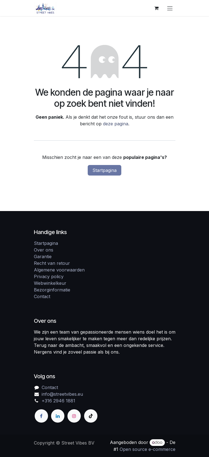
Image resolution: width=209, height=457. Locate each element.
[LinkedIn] (57, 416)
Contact (42, 296)
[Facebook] (41, 416)
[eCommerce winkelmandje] (156, 8)
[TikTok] (90, 416)
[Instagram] (74, 416)
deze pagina (115, 123)
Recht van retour (52, 263)
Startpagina (104, 170)
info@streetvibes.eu (62, 394)
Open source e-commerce (147, 449)
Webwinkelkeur (50, 283)
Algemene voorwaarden (59, 270)
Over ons (43, 250)
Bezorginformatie (52, 290)
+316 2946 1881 (58, 400)
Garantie (43, 256)
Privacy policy (49, 276)
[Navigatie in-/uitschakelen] (169, 8)
